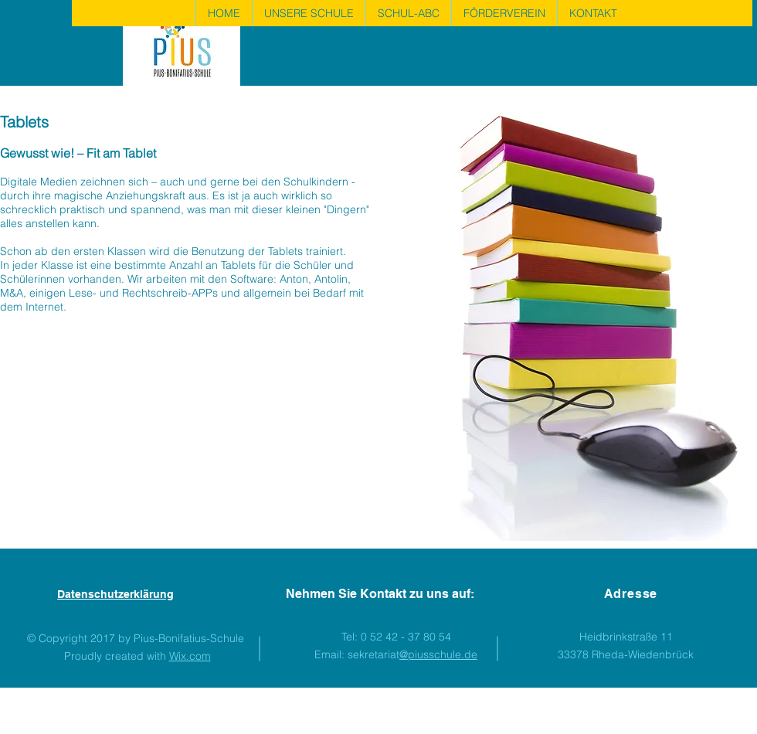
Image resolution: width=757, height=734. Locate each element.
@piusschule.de (438, 654)
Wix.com (190, 656)
